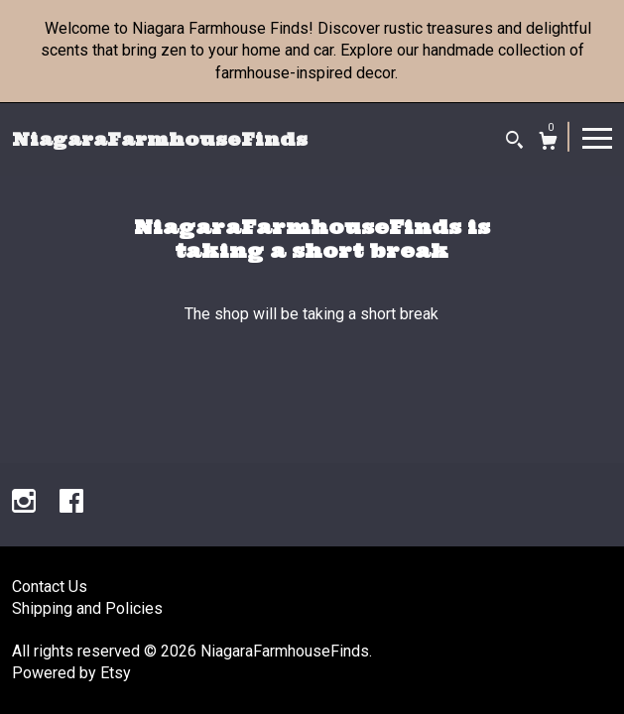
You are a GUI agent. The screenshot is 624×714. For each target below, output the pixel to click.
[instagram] (26, 503)
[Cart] (548, 143)
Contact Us (49, 586)
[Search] (514, 142)
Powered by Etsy (71, 672)
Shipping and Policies (87, 608)
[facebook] (71, 503)
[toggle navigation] (597, 137)
